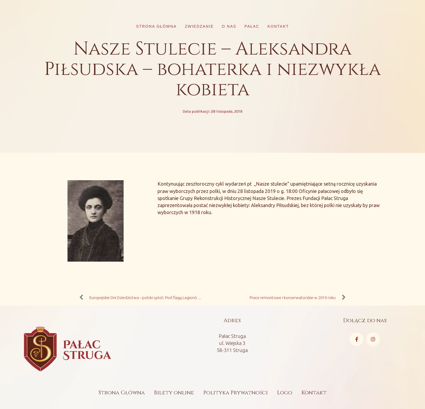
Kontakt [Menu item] (278, 26)
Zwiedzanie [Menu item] (199, 26)
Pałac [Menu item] (251, 26)
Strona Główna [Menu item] (121, 392)
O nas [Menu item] (229, 26)
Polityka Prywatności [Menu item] (235, 392)
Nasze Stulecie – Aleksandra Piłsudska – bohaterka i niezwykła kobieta (212, 69)
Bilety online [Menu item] (174, 392)
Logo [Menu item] (284, 392)
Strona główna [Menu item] (156, 26)
